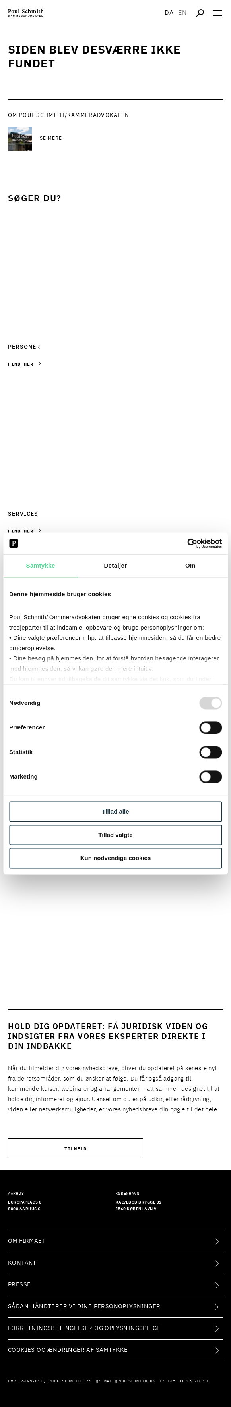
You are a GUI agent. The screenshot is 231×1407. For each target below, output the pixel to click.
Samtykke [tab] (40, 565)
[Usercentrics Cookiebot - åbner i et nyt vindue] (187, 543)
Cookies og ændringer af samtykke (68, 1350)
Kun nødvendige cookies (115, 858)
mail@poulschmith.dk (129, 1381)
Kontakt (22, 1263)
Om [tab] (190, 565)
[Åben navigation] (217, 13)
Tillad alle (115, 811)
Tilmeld (75, 1148)
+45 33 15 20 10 (187, 1381)
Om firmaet (27, 1241)
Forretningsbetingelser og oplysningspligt (84, 1328)
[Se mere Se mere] (103, 139)
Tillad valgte (115, 834)
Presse (19, 1285)
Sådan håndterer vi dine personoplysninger (84, 1306)
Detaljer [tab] (115, 565)
